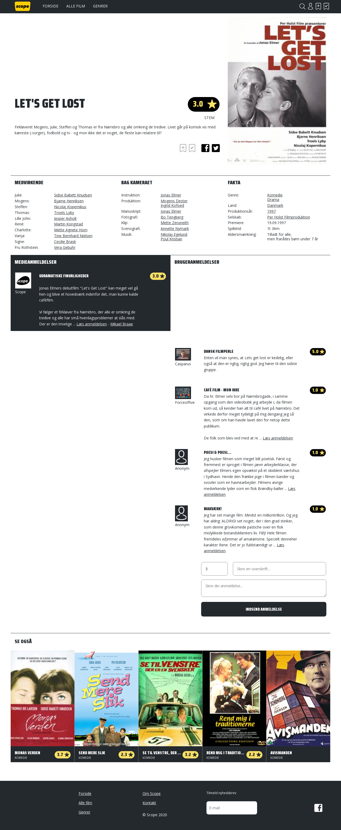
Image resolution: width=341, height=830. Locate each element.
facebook (205, 148)
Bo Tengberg (172, 217)
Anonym (182, 460)
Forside (50, 6)
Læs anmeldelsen (91, 323)
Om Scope (152, 793)
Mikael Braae (121, 323)
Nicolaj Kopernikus (70, 206)
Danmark (275, 205)
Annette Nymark (175, 228)
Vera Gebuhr (64, 247)
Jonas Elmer (171, 195)
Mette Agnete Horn (70, 229)
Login (310, 6)
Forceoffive (185, 396)
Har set (326, 6)
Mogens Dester (174, 200)
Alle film (75, 6)
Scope (22, 283)
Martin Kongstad (68, 224)
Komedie (275, 195)
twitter (216, 148)
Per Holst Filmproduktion (288, 217)
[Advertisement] (57, 157)
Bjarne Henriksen (69, 200)
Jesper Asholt (65, 218)
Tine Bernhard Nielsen (73, 235)
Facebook (318, 808)
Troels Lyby (64, 212)
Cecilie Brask (65, 241)
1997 (271, 211)
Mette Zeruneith (175, 222)
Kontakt (149, 802)
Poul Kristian (171, 238)
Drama (273, 199)
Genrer (100, 6)
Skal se (318, 6)
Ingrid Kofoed (172, 205)
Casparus (183, 357)
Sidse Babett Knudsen (73, 195)
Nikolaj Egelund (174, 234)
